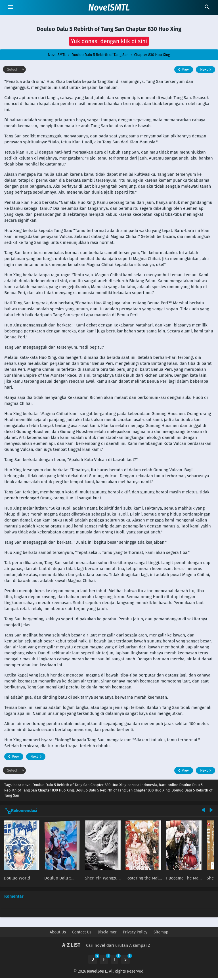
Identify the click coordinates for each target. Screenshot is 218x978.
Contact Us (81, 932)
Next (206, 69)
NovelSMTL (109, 8)
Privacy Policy (135, 932)
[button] (109, 41)
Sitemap (161, 932)
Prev (183, 69)
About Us (58, 932)
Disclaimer (107, 932)
